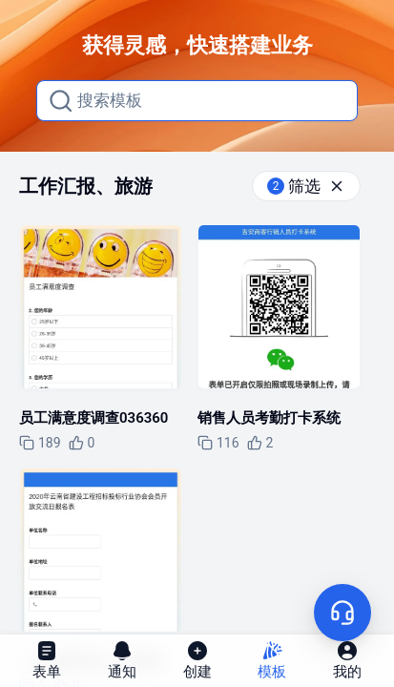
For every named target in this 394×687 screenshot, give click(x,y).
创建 (197, 659)
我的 (347, 659)
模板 (272, 659)
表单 (46, 659)
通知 (122, 659)
